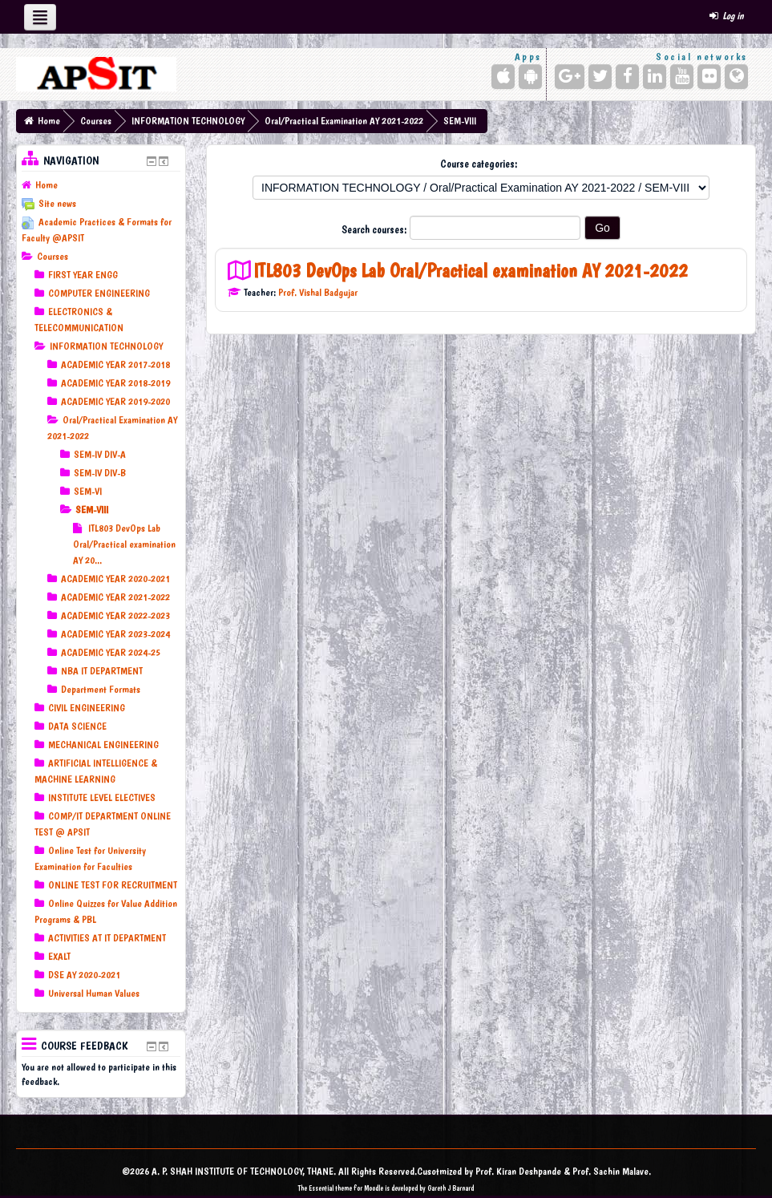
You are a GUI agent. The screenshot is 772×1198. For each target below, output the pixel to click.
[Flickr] (709, 76)
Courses (95, 121)
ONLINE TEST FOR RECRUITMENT (112, 885)
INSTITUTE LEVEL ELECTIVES (102, 797)
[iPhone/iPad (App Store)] (503, 76)
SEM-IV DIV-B (100, 473)
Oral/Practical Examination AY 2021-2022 (344, 121)
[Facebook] (627, 76)
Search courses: (376, 229)
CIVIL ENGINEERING (86, 708)
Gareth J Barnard (450, 1188)
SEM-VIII (459, 121)
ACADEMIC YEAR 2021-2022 (115, 597)
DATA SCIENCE (77, 726)
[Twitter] (600, 76)
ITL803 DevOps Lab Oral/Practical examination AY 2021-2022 (470, 271)
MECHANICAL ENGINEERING (103, 745)
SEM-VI (88, 491)
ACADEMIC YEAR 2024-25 (110, 652)
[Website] (736, 76)
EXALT (59, 956)
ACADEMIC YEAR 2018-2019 (115, 383)
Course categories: (479, 163)
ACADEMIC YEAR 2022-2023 (115, 615)
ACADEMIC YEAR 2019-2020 (115, 401)
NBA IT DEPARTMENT (102, 671)
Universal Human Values (93, 993)
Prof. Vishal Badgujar (318, 292)
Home (49, 121)
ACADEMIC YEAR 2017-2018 (115, 364)
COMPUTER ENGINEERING (99, 293)
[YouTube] (681, 76)
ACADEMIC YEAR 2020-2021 (115, 579)
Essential (321, 1188)
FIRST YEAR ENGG (83, 275)
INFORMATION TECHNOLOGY (188, 121)
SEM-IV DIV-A (100, 454)
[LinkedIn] (654, 76)
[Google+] (569, 76)
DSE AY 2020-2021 (84, 975)
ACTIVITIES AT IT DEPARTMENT (107, 938)
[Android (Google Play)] (530, 76)
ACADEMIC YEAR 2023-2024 (115, 634)
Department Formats (100, 689)
